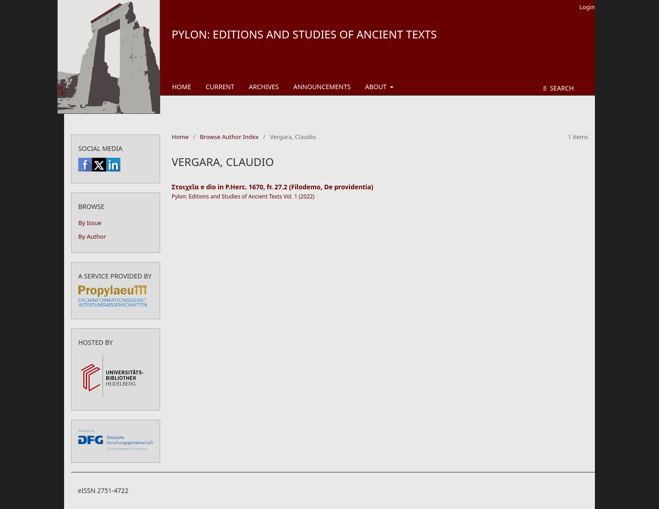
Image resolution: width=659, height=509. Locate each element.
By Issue (90, 223)
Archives (264, 86)
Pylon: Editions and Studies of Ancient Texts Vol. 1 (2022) (243, 196)
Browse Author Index (229, 137)
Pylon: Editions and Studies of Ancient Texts (304, 34)
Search (561, 88)
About (377, 86)
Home (181, 86)
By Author (92, 236)
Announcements (322, 86)
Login (587, 7)
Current (219, 86)
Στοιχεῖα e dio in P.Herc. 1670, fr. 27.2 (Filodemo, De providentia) (272, 186)
